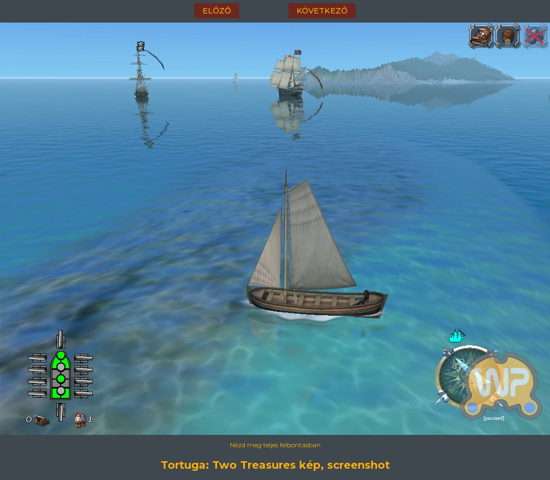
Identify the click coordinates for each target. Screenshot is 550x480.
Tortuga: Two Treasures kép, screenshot (275, 465)
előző (216, 11)
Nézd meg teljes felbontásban (275, 445)
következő (322, 11)
